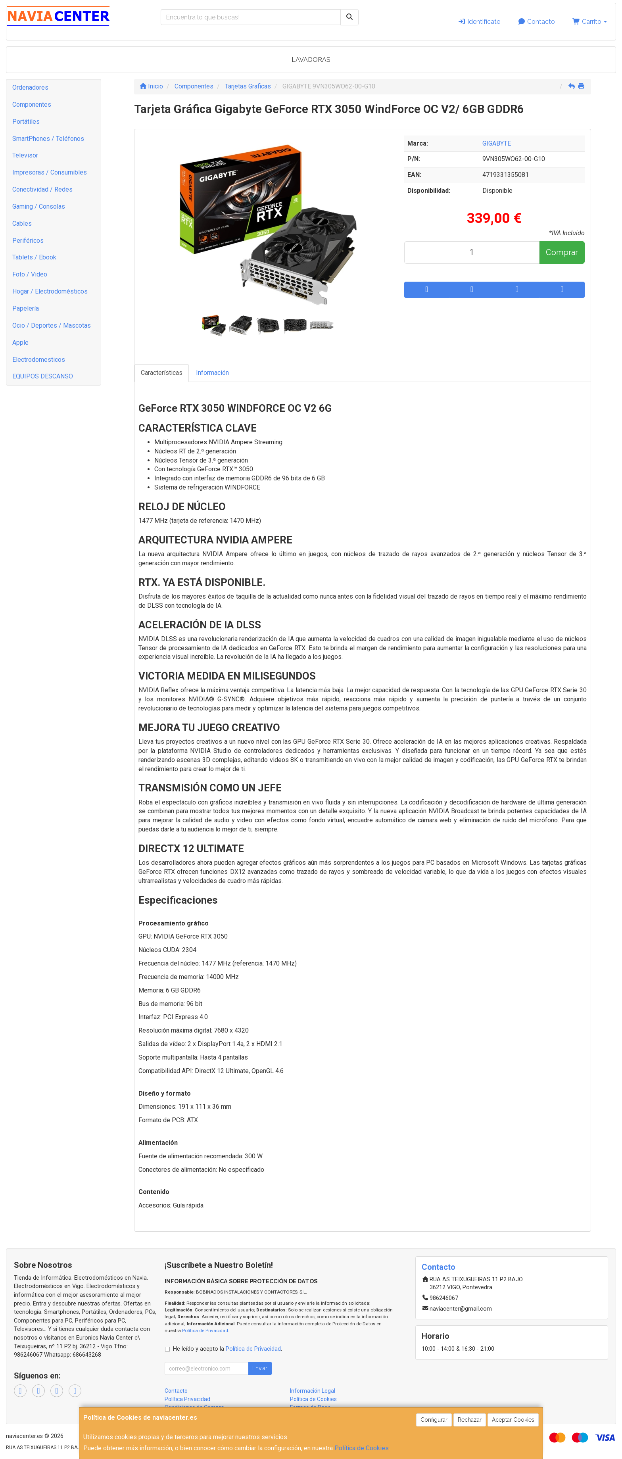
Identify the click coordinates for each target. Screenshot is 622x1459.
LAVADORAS (311, 59)
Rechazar (470, 1420)
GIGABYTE (496, 143)
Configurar (433, 1420)
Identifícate (479, 21)
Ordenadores (30, 87)
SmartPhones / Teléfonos (48, 138)
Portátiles (26, 121)
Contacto (536, 21)
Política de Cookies (361, 1448)
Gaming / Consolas (38, 206)
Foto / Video (29, 274)
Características (161, 372)
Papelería (25, 308)
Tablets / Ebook (34, 257)
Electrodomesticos (38, 359)
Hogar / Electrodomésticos (50, 291)
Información (212, 372)
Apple (20, 342)
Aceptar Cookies (513, 1420)
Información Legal (312, 1391)
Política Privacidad (187, 1399)
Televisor (25, 155)
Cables (22, 223)
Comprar (562, 252)
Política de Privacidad (205, 1330)
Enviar (259, 1368)
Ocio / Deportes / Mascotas (51, 325)
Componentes (31, 104)
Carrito (589, 21)
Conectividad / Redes (42, 189)
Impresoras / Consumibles (49, 172)
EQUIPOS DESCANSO (42, 376)
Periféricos (28, 240)
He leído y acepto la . (227, 1349)
